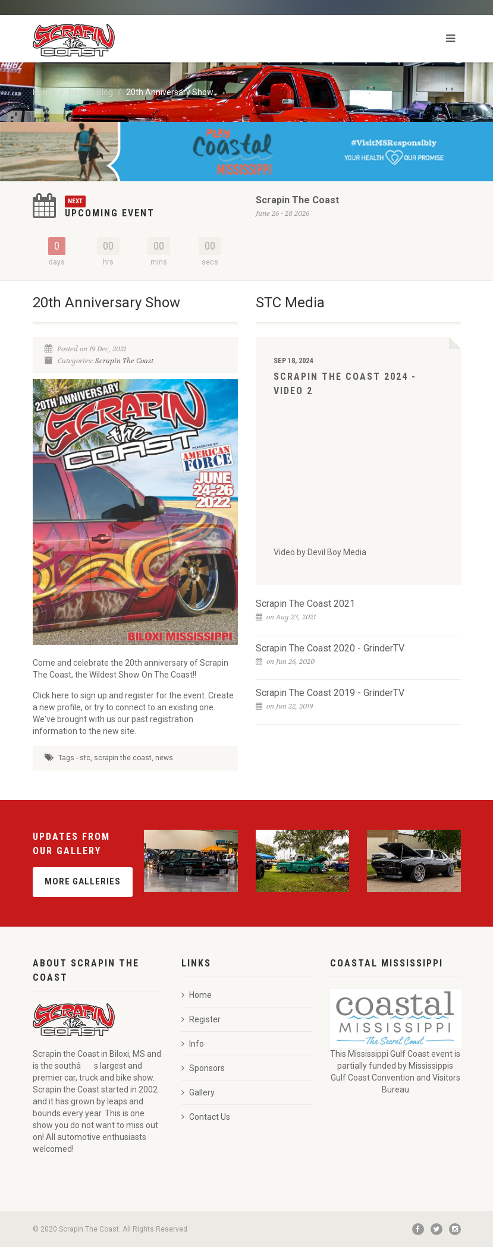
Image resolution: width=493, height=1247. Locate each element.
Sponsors (203, 1068)
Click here (52, 695)
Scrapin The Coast (297, 200)
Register (201, 1019)
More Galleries (83, 881)
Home (44, 92)
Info (192, 1043)
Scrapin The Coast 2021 (305, 603)
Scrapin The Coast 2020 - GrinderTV (330, 648)
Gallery (198, 1092)
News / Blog (90, 92)
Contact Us (205, 1117)
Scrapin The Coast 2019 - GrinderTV (330, 692)
